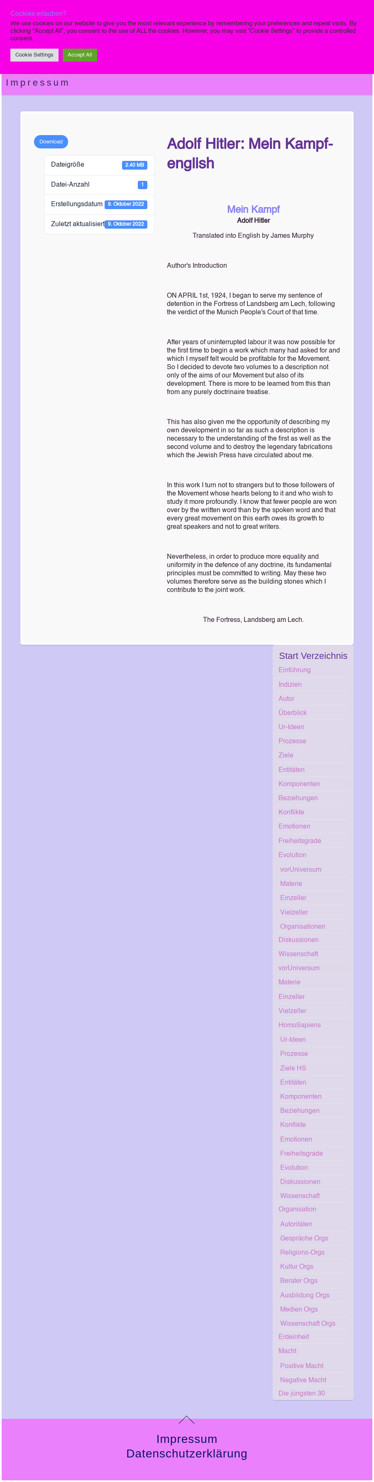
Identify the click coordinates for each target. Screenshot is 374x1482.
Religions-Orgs (302, 1253)
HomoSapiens (300, 1025)
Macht (287, 1351)
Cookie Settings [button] (34, 55)
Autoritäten (296, 1224)
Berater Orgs (299, 1281)
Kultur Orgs (296, 1267)
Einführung (295, 670)
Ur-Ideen (291, 727)
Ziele (286, 755)
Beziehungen (298, 798)
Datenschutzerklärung (186, 1453)
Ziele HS (293, 1068)
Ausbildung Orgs (305, 1295)
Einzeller (293, 898)
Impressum (38, 82)
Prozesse (292, 741)
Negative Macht (303, 1380)
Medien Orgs (299, 1310)
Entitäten (292, 770)
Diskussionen (299, 940)
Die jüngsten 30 (302, 1394)
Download (51, 142)
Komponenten (299, 784)
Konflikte (291, 812)
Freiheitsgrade (300, 841)
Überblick (293, 713)
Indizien (290, 685)
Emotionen (294, 827)
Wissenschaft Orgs (307, 1324)
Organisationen (302, 927)
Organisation (297, 1209)
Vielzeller (294, 913)
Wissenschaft (298, 954)
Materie (291, 884)
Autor (286, 699)
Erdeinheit (294, 1337)
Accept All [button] (80, 55)
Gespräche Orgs (304, 1238)
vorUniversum (300, 870)
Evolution (292, 855)
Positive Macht (301, 1366)
